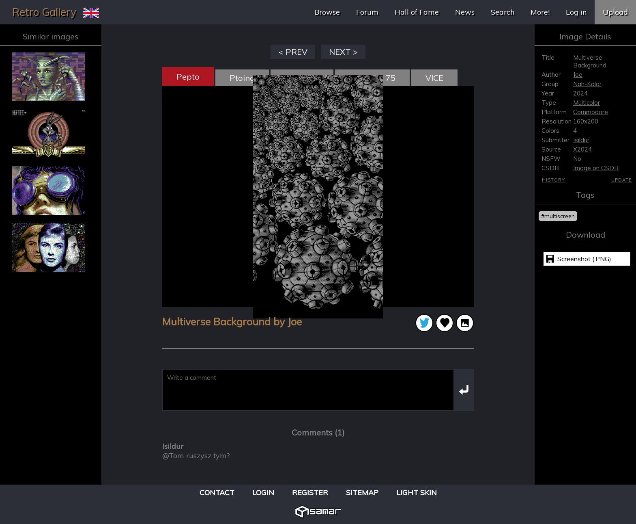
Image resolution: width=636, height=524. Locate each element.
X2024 (582, 149)
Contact (217, 492)
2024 (580, 93)
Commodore (590, 112)
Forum (367, 12)
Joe (577, 74)
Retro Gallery (44, 12)
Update (621, 180)
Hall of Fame (417, 12)
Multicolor (586, 102)
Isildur (581, 140)
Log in (576, 12)
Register (310, 492)
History (553, 180)
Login (263, 492)
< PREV (293, 52)
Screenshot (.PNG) (584, 259)
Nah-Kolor (587, 84)
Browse (327, 12)
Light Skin (416, 492)
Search (502, 12)
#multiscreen (558, 216)
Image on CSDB (596, 168)
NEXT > (343, 52)
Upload (615, 12)
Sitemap (362, 492)
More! (540, 12)
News (465, 12)
